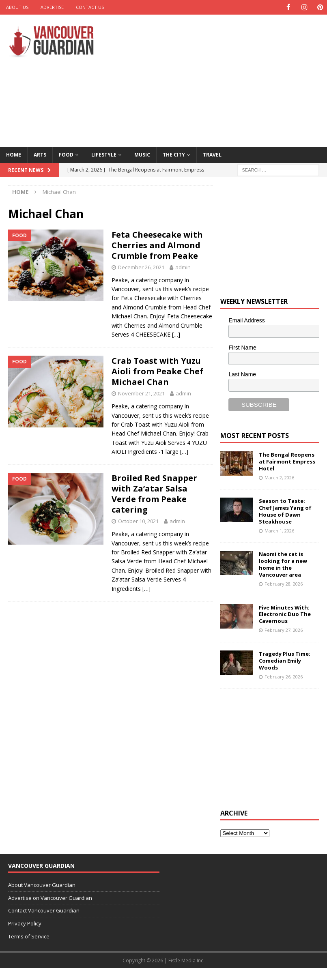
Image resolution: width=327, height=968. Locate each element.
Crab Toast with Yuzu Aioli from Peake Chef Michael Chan (157, 371)
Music (142, 154)
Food (66, 154)
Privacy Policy (24, 923)
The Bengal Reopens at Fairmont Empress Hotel (287, 461)
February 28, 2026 (284, 583)
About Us (17, 7)
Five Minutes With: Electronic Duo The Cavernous (285, 614)
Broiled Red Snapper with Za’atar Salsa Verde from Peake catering (154, 493)
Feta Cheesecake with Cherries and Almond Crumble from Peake (157, 245)
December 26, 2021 (141, 266)
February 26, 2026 (284, 676)
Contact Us (90, 7)
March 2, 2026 (279, 477)
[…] (176, 334)
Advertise (52, 7)
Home (13, 154)
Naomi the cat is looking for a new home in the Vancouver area (283, 564)
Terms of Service (28, 936)
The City (174, 154)
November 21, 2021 (141, 393)
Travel (212, 154)
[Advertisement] (223, 79)
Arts (40, 154)
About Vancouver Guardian (41, 884)
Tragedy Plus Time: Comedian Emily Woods (284, 660)
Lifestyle (103, 154)
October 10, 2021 (138, 520)
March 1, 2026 (279, 530)
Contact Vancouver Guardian (44, 910)
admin (183, 266)
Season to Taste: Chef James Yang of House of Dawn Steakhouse (285, 511)
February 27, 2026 (284, 630)
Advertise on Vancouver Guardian (50, 897)
